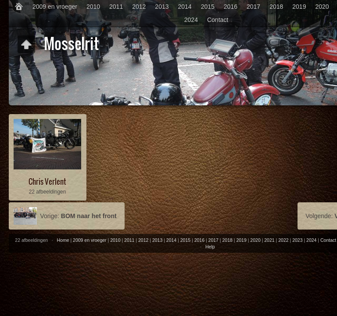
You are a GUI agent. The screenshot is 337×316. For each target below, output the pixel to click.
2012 (139, 6)
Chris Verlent (47, 181)
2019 (299, 6)
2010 (93, 6)
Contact (217, 19)
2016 (230, 6)
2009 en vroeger (54, 6)
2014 (185, 6)
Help (210, 246)
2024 (191, 19)
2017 (253, 6)
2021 (269, 240)
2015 (208, 6)
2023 (297, 240)
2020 (322, 6)
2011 (116, 6)
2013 (161, 6)
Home (63, 240)
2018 (276, 6)
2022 (283, 240)
